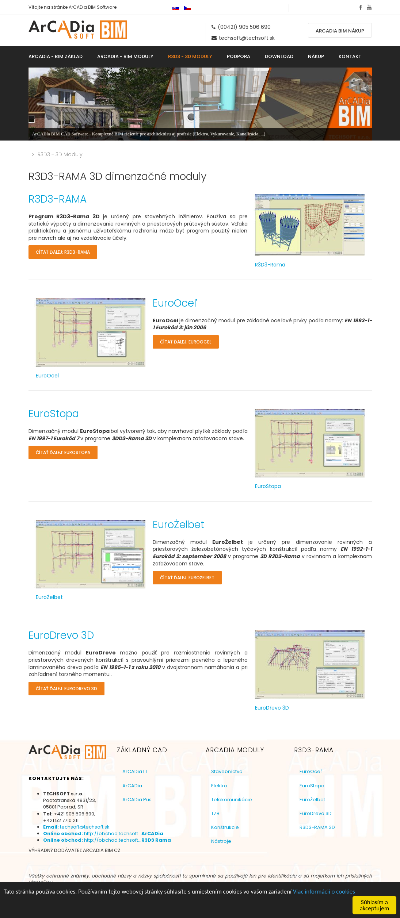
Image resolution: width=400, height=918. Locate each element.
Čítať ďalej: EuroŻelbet (187, 578)
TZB (215, 813)
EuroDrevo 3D (61, 635)
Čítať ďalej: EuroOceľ (186, 342)
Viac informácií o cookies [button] (324, 904)
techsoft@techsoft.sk (247, 38)
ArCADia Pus (137, 799)
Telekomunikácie (231, 799)
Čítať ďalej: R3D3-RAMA (63, 252)
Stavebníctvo (227, 771)
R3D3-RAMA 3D (317, 827)
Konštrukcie (225, 827)
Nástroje (221, 841)
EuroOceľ (175, 303)
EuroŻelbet (178, 525)
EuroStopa (53, 414)
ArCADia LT (135, 771)
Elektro (219, 785)
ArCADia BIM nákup (340, 30)
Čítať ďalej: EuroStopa (63, 452)
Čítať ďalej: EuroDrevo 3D (66, 688)
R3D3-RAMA (57, 199)
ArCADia (132, 785)
